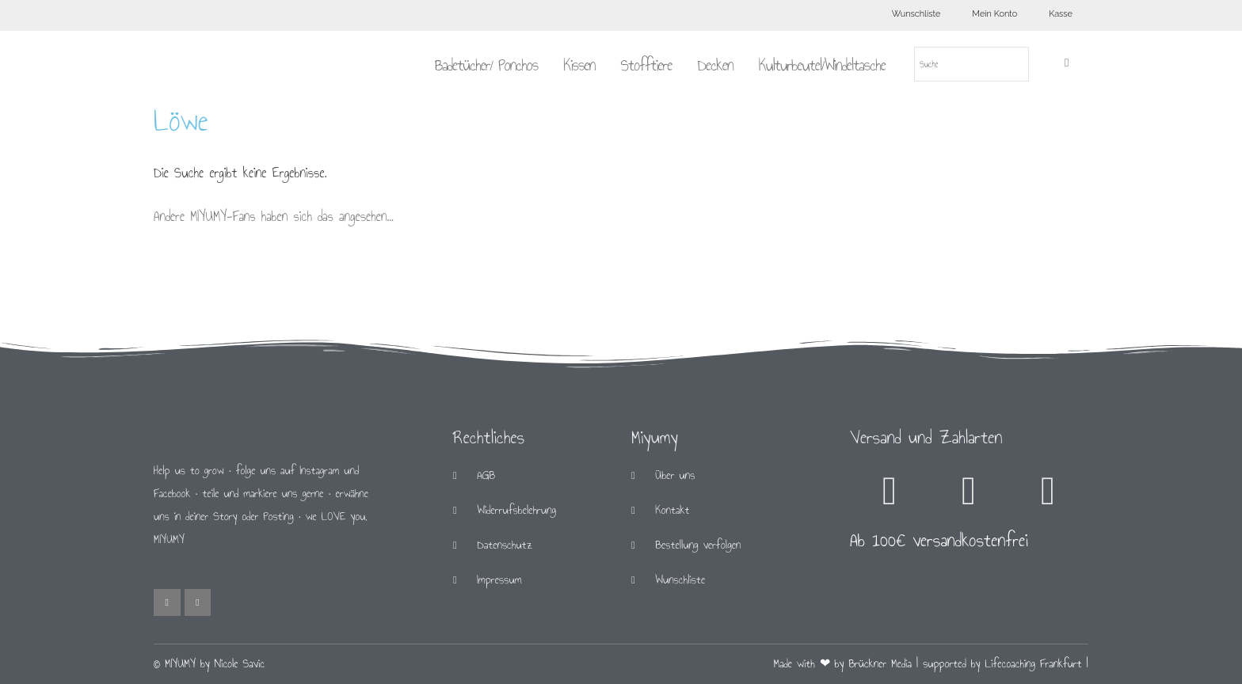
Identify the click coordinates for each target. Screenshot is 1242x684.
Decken (715, 65)
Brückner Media (880, 664)
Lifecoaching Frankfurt (1033, 664)
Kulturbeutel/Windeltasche (822, 65)
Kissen (579, 65)
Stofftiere (646, 65)
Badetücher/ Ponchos (486, 65)
